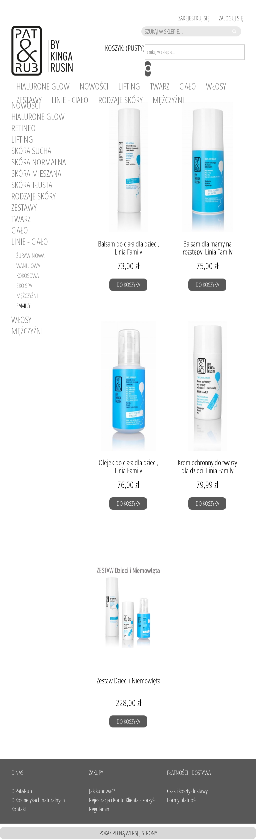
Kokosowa (27, 276)
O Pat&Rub (21, 791)
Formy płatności (182, 800)
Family (23, 306)
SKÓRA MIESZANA (36, 173)
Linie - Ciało (29, 241)
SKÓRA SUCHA (31, 151)
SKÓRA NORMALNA (38, 162)
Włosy (21, 320)
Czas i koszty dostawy (187, 791)
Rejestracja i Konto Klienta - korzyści (123, 800)
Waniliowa (28, 266)
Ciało (19, 230)
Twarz (21, 219)
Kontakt (18, 809)
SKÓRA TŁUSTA (31, 185)
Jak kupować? (102, 791)
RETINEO (23, 128)
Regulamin (99, 809)
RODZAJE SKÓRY (33, 196)
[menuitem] (43, 86)
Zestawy (24, 207)
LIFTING (22, 139)
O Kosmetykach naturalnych (38, 800)
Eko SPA (24, 286)
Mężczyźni (27, 296)
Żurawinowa (30, 255)
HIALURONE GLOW (38, 117)
